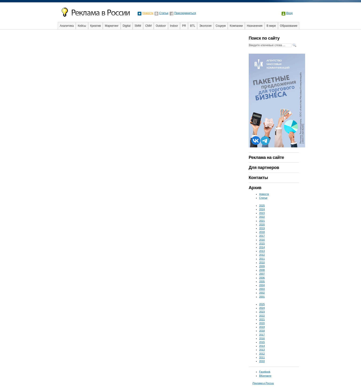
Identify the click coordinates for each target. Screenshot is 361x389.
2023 (262, 213)
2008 (262, 270)
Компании (236, 25)
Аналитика (67, 25)
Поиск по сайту (264, 38)
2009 (262, 266)
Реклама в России (263, 383)
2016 (262, 239)
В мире (271, 25)
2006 (262, 277)
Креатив (95, 25)
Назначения (255, 25)
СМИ (148, 25)
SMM (138, 25)
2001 (262, 296)
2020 (262, 224)
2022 (262, 216)
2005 (262, 281)
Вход (289, 13)
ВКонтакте (265, 375)
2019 (262, 228)
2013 (262, 251)
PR (184, 25)
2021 (262, 220)
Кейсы (82, 25)
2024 (262, 209)
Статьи (163, 13)
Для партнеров (264, 167)
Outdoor (161, 25)
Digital (126, 25)
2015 (262, 243)
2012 (262, 254)
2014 (262, 247)
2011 (262, 258)
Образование (288, 25)
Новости (147, 13)
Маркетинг (112, 25)
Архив (255, 187)
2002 (262, 292)
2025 (262, 205)
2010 (262, 262)
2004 (262, 285)
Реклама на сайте (266, 157)
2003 (262, 289)
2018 (262, 232)
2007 (262, 273)
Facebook (264, 371)
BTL (192, 25)
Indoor (174, 25)
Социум (221, 25)
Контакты (258, 177)
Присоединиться (185, 13)
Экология (205, 25)
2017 (262, 235)
